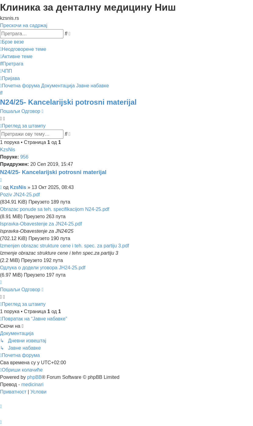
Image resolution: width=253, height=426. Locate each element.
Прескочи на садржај (23, 25)
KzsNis (7, 149)
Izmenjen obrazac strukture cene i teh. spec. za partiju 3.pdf (64, 245)
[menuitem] (23, 49)
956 (24, 156)
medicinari (32, 384)
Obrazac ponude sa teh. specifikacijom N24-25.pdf (54, 209)
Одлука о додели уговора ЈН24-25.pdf (42, 267)
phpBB (34, 377)
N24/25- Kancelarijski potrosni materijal (68, 102)
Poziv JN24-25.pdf (20, 194)
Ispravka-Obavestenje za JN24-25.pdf (41, 223)
